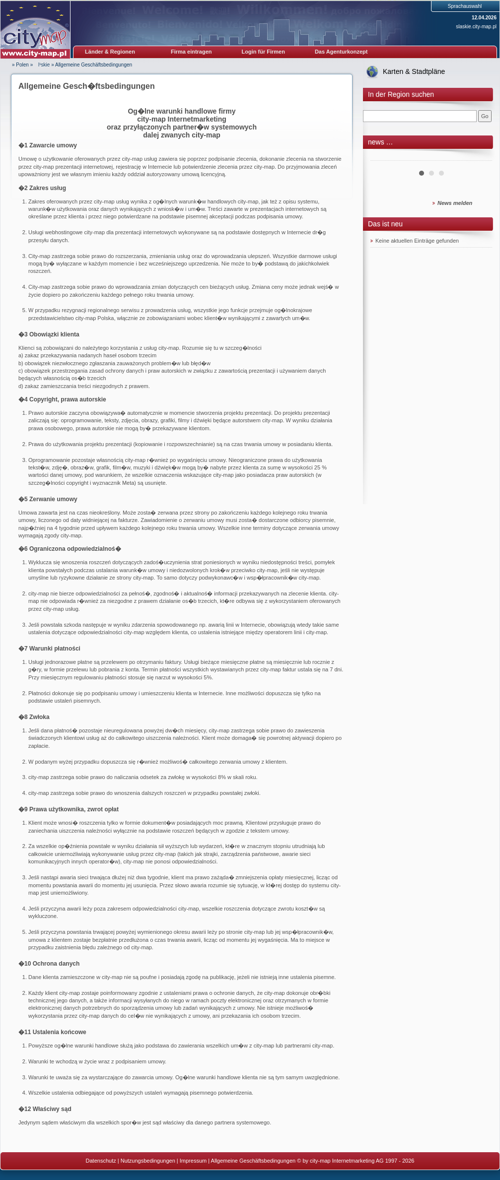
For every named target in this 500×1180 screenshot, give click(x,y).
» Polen (20, 64)
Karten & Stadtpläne (414, 71)
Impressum (193, 1161)
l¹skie (42, 64)
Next (479, 157)
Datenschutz (101, 1161)
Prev (383, 157)
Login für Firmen (263, 52)
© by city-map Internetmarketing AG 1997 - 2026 (355, 1161)
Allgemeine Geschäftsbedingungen (93, 64)
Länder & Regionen (110, 52)
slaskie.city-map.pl (476, 26)
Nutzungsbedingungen (148, 1161)
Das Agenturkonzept (341, 52)
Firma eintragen (191, 52)
